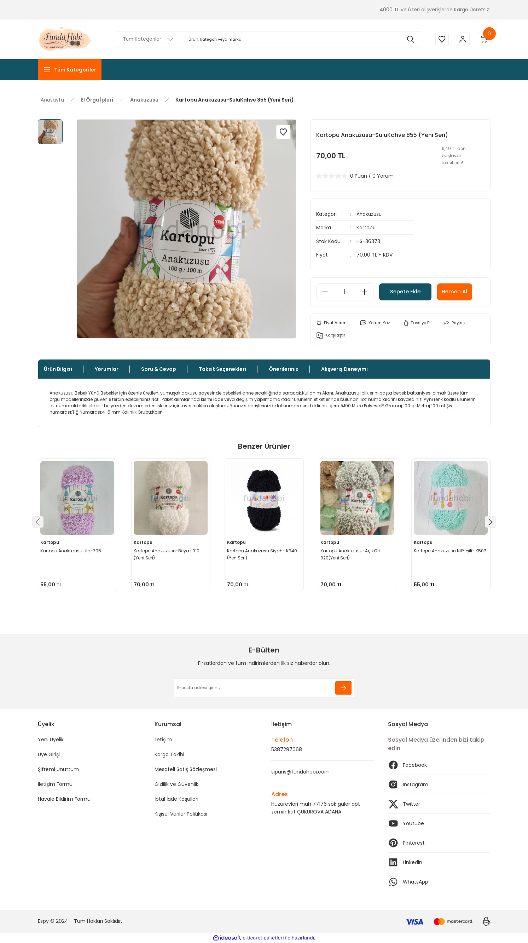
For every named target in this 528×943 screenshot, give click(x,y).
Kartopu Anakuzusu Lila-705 (71, 550)
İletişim (163, 739)
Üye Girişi (49, 754)
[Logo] (65, 39)
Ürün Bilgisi (58, 369)
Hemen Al (465, 291)
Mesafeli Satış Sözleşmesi (186, 769)
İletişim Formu (55, 784)
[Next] (490, 522)
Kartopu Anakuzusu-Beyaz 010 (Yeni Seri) (167, 553)
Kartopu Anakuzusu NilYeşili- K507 (450, 550)
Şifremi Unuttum (58, 769)
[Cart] (483, 39)
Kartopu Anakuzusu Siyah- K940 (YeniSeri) (263, 553)
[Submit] (343, 688)
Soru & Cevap (158, 369)
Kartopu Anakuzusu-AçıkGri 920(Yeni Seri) (351, 553)
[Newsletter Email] (264, 687)
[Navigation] (69, 69)
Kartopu (366, 227)
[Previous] (37, 522)
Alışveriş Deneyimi (344, 369)
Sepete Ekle (409, 291)
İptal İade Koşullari (176, 799)
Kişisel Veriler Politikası (181, 813)
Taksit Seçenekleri (222, 369)
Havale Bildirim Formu (64, 799)
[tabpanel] (77, 524)
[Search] (268, 39)
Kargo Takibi (169, 754)
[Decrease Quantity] (325, 291)
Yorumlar (106, 369)
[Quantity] (344, 291)
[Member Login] (462, 39)
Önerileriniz (283, 369)
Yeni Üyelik (51, 739)
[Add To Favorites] (283, 132)
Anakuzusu (369, 214)
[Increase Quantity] (364, 291)
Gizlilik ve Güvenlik (176, 784)
